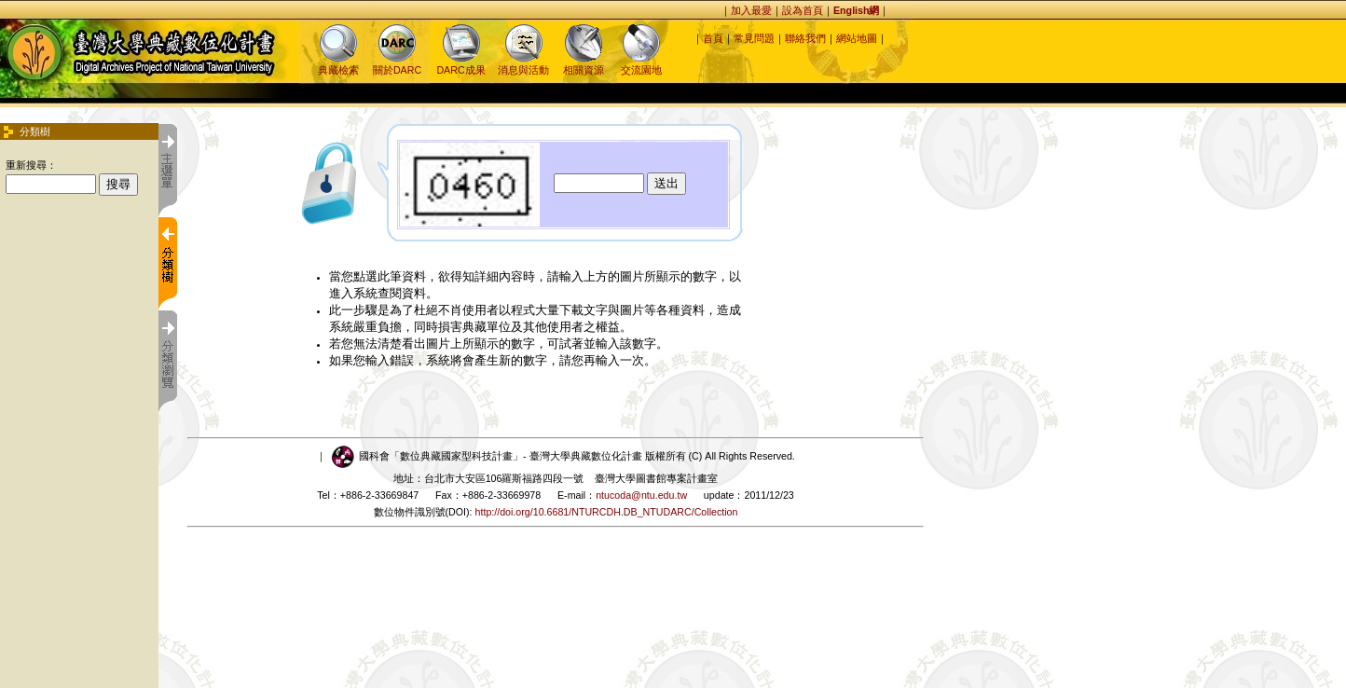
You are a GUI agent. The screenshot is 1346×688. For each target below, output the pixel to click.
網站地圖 (856, 38)
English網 (856, 10)
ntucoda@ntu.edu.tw (641, 495)
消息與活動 (523, 64)
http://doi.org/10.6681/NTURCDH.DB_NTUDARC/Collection (606, 511)
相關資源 (583, 64)
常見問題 (754, 38)
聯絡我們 (805, 38)
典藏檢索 (338, 64)
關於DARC (397, 64)
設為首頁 (802, 10)
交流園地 (641, 64)
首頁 (713, 38)
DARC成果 (460, 64)
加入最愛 (751, 10)
